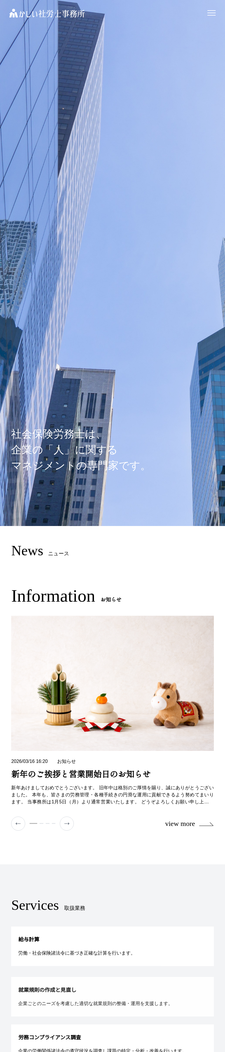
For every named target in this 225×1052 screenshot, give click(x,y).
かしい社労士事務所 (47, 13)
